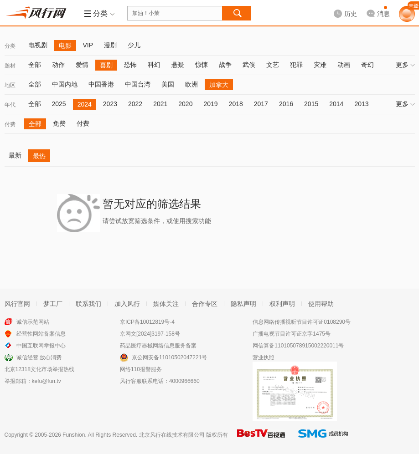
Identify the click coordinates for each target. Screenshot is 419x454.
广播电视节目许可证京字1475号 (292, 334)
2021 (160, 103)
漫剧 (110, 45)
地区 (10, 85)
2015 (311, 103)
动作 (58, 64)
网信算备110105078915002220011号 (298, 345)
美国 (167, 84)
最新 (15, 155)
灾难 (320, 64)
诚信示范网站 (32, 322)
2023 (110, 103)
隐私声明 (243, 303)
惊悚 (201, 64)
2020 (185, 103)
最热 (39, 155)
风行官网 (17, 303)
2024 (85, 104)
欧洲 (191, 84)
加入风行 (127, 303)
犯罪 (296, 64)
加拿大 (218, 84)
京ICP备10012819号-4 (147, 322)
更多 (405, 64)
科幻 (154, 64)
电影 (65, 45)
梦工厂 (52, 303)
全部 (34, 64)
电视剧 (37, 45)
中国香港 (101, 84)
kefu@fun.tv (46, 381)
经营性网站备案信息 (41, 334)
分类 (10, 46)
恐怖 (130, 64)
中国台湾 (137, 84)
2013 (361, 103)
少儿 (134, 45)
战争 (225, 64)
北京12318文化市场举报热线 (39, 369)
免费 (59, 123)
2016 (286, 103)
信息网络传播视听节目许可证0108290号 (302, 322)
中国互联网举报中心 (41, 345)
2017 (261, 103)
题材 (10, 65)
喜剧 (106, 65)
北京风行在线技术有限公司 (172, 435)
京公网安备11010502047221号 (169, 357)
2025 (59, 103)
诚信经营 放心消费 (39, 357)
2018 (236, 103)
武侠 (249, 64)
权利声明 (282, 303)
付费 (10, 124)
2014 (336, 103)
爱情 (82, 64)
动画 (343, 64)
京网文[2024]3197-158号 (150, 334)
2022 (135, 103)
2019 (210, 103)
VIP (88, 45)
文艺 (272, 64)
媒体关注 (166, 303)
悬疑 (177, 64)
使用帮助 (321, 303)
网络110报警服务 (141, 369)
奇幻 (367, 64)
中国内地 (65, 84)
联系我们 (88, 303)
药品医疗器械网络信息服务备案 (158, 345)
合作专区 (204, 303)
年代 (10, 105)
